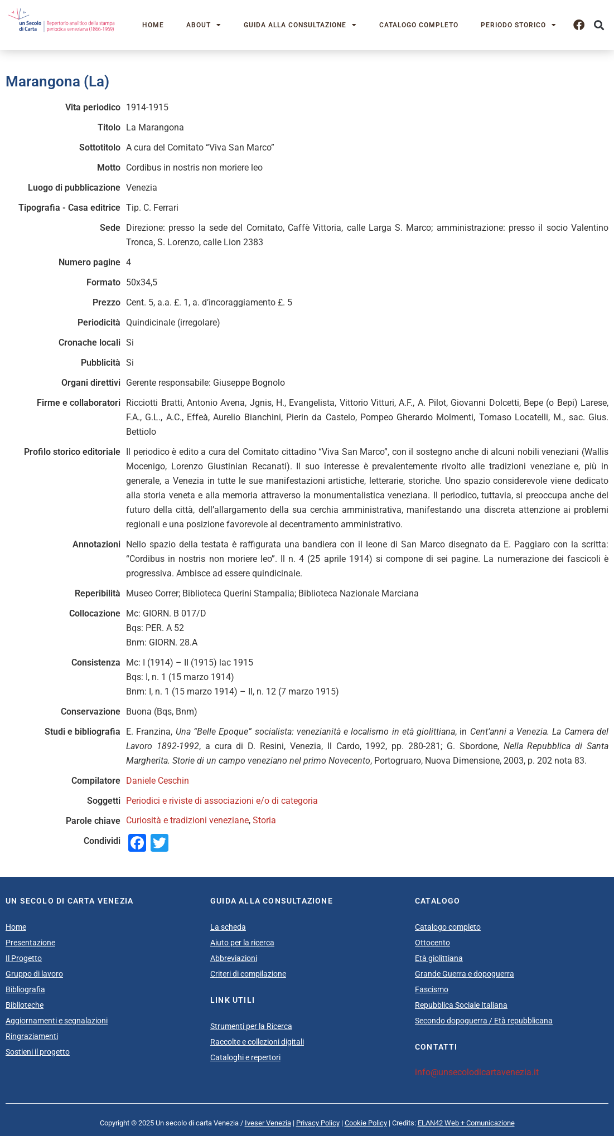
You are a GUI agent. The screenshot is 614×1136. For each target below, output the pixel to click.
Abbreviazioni (233, 958)
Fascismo (431, 989)
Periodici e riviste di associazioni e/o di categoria (222, 800)
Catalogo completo (418, 25)
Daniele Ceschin (157, 780)
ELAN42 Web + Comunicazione (466, 1123)
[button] (599, 25)
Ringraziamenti (32, 1036)
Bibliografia (25, 989)
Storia (264, 820)
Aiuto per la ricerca (242, 942)
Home (153, 25)
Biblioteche (24, 1005)
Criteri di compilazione (248, 973)
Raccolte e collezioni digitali (257, 1041)
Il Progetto (24, 958)
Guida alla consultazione (300, 25)
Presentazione (30, 942)
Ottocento (432, 942)
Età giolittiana (439, 958)
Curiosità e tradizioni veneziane (187, 820)
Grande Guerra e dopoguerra (464, 973)
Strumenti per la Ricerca (251, 1026)
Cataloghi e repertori (245, 1057)
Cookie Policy (366, 1123)
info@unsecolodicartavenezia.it (477, 1072)
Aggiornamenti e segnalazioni (57, 1020)
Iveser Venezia (268, 1123)
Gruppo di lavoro (34, 973)
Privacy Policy (318, 1123)
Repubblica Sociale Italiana (461, 1005)
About (203, 25)
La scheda (228, 927)
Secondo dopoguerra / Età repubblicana (484, 1020)
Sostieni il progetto (38, 1051)
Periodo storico (519, 25)
